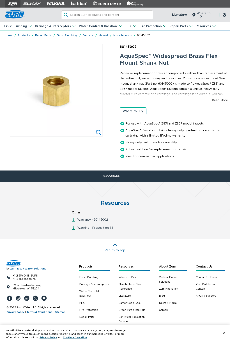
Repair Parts (179, 26)
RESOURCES (111, 176)
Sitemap (59, 312)
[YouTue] (44, 298)
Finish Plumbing (15, 26)
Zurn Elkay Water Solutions (28, 268)
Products (24, 35)
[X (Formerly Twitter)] (36, 298)
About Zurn (167, 266)
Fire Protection (151, 26)
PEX (129, 26)
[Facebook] (10, 298)
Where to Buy (204, 14)
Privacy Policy (15, 312)
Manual (103, 35)
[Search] (107, 15)
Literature (179, 14)
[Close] (224, 333)
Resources (203, 26)
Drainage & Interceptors (53, 26)
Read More (220, 100)
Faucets (88, 35)
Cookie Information (75, 337)
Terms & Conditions (40, 312)
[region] (115, 333)
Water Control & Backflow (98, 26)
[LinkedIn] (27, 298)
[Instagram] (18, 298)
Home (8, 35)
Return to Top (115, 250)
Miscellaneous (122, 35)
